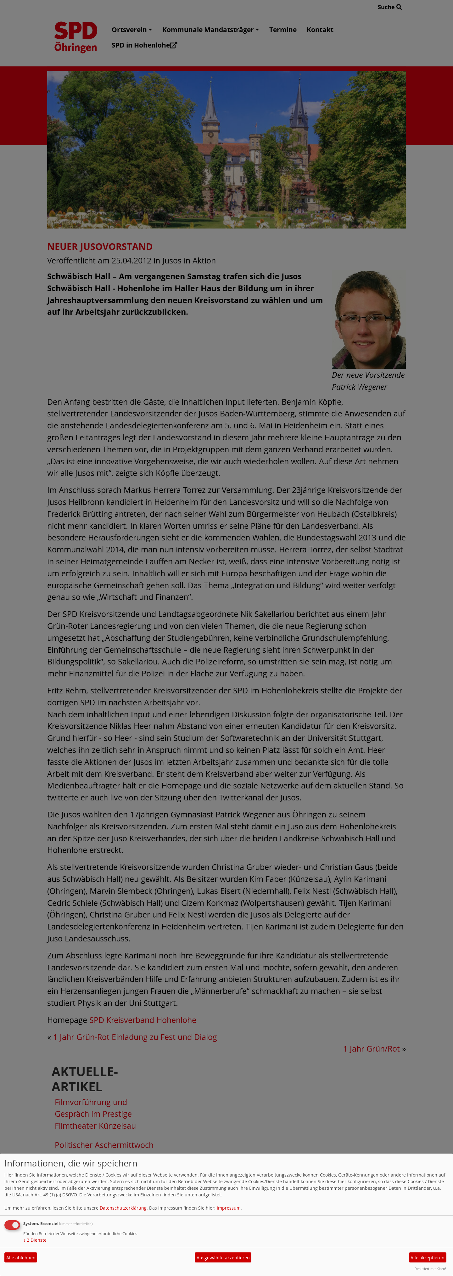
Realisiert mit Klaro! (430, 1268)
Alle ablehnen (21, 1258)
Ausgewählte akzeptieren (223, 1258)
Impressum (229, 1208)
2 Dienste (35, 1240)
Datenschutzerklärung (123, 1208)
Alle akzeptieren (428, 1258)
